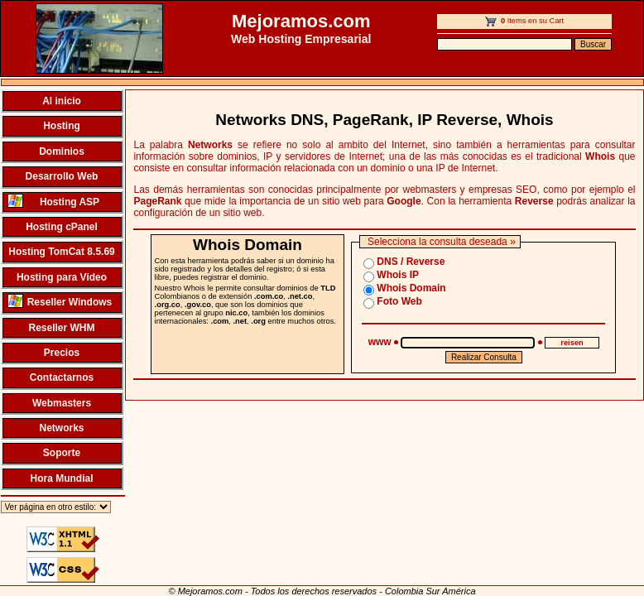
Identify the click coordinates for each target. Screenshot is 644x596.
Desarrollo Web (62, 176)
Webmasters (61, 403)
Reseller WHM (61, 328)
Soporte (61, 453)
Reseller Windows (60, 301)
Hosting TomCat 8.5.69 (61, 251)
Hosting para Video (62, 277)
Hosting (61, 126)
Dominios (61, 151)
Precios (61, 352)
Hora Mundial (61, 478)
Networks (61, 428)
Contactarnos (62, 377)
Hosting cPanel (62, 227)
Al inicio (61, 101)
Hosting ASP (53, 201)
